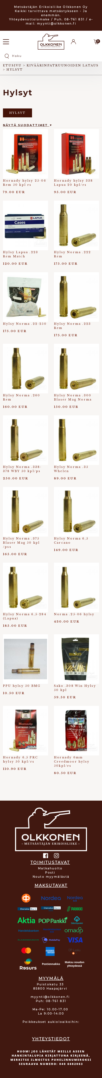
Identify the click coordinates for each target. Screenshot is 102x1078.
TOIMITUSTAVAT (50, 862)
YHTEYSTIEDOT (51, 1039)
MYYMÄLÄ (51, 978)
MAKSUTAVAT (51, 885)
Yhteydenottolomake (29, 19)
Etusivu (12, 65)
